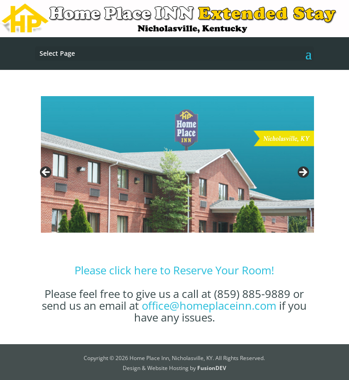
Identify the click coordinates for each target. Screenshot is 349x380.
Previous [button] (46, 173)
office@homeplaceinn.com (209, 305)
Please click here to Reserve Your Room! (174, 270)
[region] (174, 174)
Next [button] (302, 173)
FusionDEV (211, 368)
